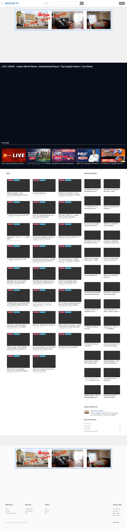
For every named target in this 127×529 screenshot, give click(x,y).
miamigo (10, 196)
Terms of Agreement (11, 513)
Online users (87, 424)
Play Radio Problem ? (97, 411)
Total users (87, 426)
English (116, 522)
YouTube (117, 513)
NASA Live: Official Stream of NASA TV (44, 325)
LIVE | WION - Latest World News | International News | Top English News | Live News (47, 66)
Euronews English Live (39, 193)
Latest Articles (90, 407)
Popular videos (90, 173)
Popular (47, 511)
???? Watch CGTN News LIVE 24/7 (16, 259)
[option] (13, 156)
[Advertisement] (63, 46)
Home (7, 509)
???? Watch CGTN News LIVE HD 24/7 (18, 215)
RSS (26, 513)
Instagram (117, 515)
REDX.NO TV (12, 3)
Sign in (122, 3)
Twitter (116, 511)
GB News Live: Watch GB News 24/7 (69, 237)
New (8, 173)
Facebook (117, 509)
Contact (7, 511)
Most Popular (28, 511)
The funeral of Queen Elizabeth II (68, 347)
